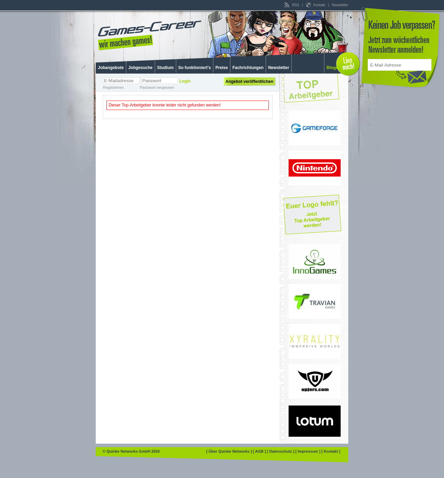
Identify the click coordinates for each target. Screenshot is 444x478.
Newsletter (340, 5)
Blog (331, 67)
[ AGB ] (260, 451)
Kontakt (316, 5)
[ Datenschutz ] (281, 451)
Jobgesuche (140, 67)
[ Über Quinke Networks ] (229, 451)
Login (185, 81)
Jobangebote (111, 67)
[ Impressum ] (308, 451)
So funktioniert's (194, 67)
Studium (165, 67)
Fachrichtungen (248, 67)
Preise (221, 67)
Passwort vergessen (157, 87)
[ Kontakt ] (331, 451)
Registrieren (113, 87)
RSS (292, 5)
